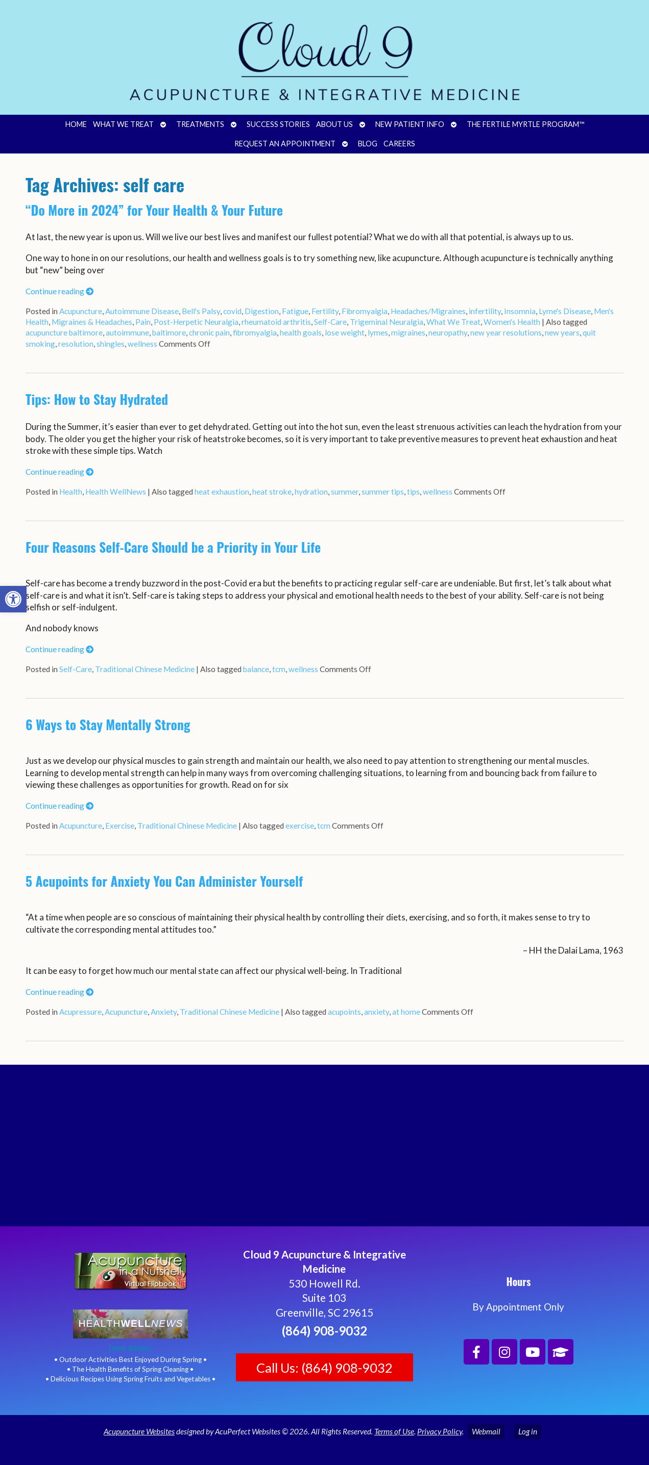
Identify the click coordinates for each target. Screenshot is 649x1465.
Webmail (486, 1431)
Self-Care (330, 321)
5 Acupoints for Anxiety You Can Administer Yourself (164, 880)
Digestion (262, 311)
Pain (143, 321)
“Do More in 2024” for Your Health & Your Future (154, 209)
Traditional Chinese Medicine (145, 669)
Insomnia (520, 311)
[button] (13, 599)
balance (256, 669)
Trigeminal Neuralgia (386, 321)
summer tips (383, 491)
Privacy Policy (439, 1431)
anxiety (376, 1011)
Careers (399, 143)
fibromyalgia (255, 332)
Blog (367, 143)
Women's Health (512, 321)
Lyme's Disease (565, 311)
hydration (311, 491)
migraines (408, 332)
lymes (378, 332)
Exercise (119, 825)
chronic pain (209, 332)
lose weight (345, 332)
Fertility (325, 311)
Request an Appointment (284, 143)
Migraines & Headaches (92, 321)
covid (232, 311)
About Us (334, 124)
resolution (75, 343)
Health (70, 491)
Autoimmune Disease (142, 311)
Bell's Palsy (201, 311)
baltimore (169, 332)
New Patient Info (409, 124)
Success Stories (278, 124)
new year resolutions (506, 332)
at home (406, 1011)
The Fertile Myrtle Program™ (525, 124)
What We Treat (123, 124)
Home (76, 124)
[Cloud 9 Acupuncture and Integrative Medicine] (324, 1149)
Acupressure (80, 1011)
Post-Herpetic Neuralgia (196, 321)
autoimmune (127, 332)
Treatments (200, 124)
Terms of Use (394, 1431)
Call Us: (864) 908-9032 (324, 1367)
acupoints (344, 1011)
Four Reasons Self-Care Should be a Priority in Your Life (173, 546)
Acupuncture (80, 311)
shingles (111, 343)
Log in (527, 1431)
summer (344, 491)
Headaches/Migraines (428, 311)
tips (413, 491)
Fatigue (295, 311)
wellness (142, 343)
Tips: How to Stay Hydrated (97, 399)
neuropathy (447, 332)
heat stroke (272, 491)
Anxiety (164, 1011)
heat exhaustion (222, 491)
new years (562, 332)
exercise (299, 825)
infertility (485, 311)
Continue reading (59, 291)
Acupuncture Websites (139, 1431)
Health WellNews (115, 491)
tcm (278, 669)
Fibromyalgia (365, 311)
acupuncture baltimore (64, 332)
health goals (301, 332)
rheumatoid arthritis (276, 321)
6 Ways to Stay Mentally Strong (108, 724)
